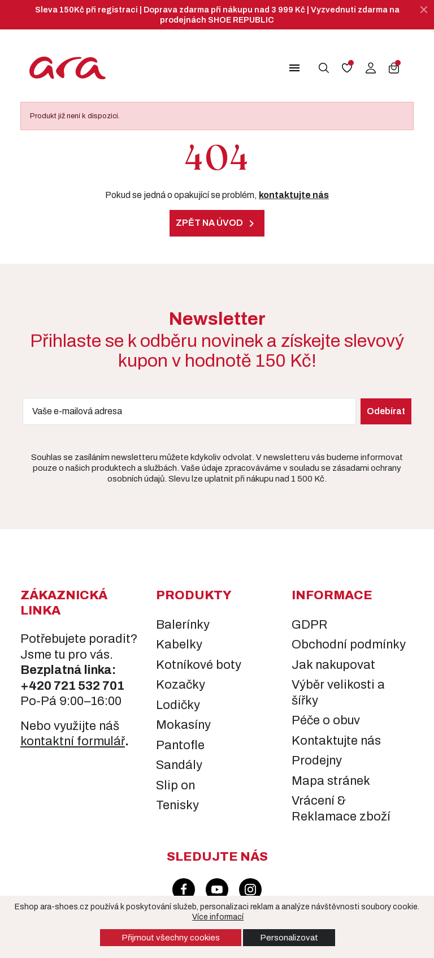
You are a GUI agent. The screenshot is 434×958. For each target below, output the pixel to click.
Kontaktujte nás (336, 741)
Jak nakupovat (333, 665)
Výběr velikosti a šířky (338, 692)
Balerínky (183, 624)
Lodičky (178, 705)
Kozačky (180, 684)
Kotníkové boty (198, 665)
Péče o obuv (326, 720)
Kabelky (179, 644)
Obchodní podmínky (349, 644)
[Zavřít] (423, 9)
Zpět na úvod (217, 223)
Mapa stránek (331, 781)
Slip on (175, 785)
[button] (288, 68)
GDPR (310, 624)
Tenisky (177, 805)
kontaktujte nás (294, 195)
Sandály (179, 765)
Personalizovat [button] (289, 937)
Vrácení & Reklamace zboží (341, 808)
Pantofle (180, 745)
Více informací (218, 917)
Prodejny (317, 760)
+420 (37, 686)
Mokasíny (183, 725)
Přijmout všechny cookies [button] (170, 937)
